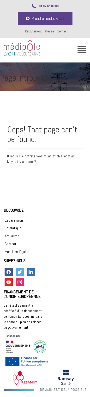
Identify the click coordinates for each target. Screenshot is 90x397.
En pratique (13, 227)
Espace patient (16, 220)
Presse (49, 31)
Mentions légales (17, 251)
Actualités (12, 235)
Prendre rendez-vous (45, 18)
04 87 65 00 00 (49, 6)
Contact (62, 31)
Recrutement (33, 31)
